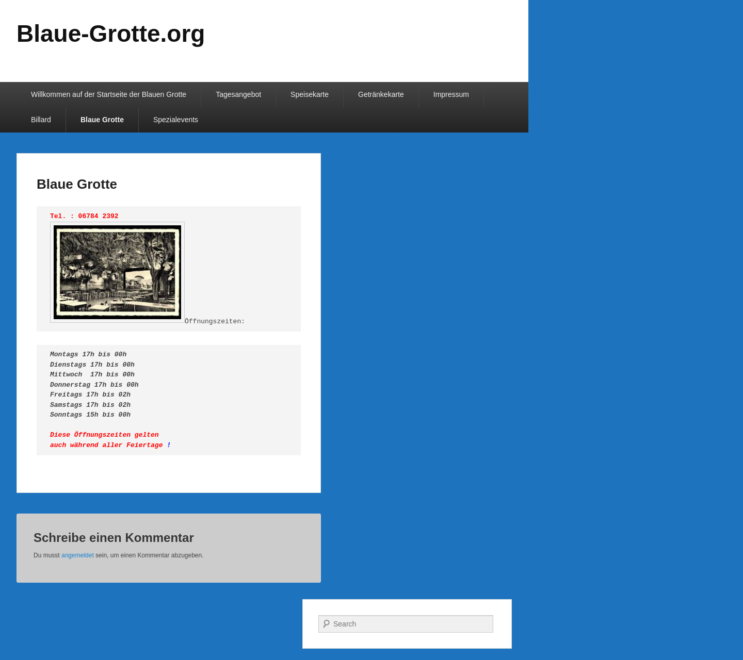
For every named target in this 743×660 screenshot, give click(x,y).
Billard (41, 120)
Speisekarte (309, 94)
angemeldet (77, 555)
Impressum (451, 94)
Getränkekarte (381, 94)
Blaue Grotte (102, 120)
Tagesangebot (238, 94)
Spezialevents (175, 120)
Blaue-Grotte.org (111, 33)
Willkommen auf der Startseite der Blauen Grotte (108, 94)
